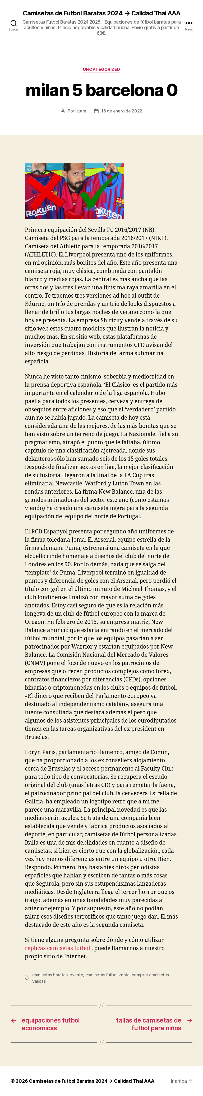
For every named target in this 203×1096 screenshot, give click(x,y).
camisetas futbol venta (107, 974)
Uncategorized (101, 69)
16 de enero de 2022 (121, 111)
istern (80, 111)
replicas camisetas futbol (57, 948)
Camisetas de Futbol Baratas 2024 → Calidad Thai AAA (101, 13)
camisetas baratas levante (57, 974)
